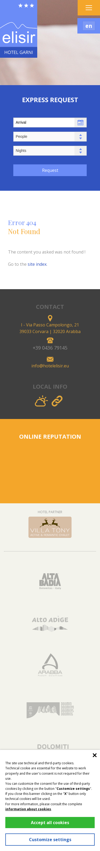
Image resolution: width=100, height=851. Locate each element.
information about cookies (28, 809)
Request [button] (50, 170)
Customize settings (50, 839)
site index (37, 264)
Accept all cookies (50, 822)
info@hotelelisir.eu (50, 366)
